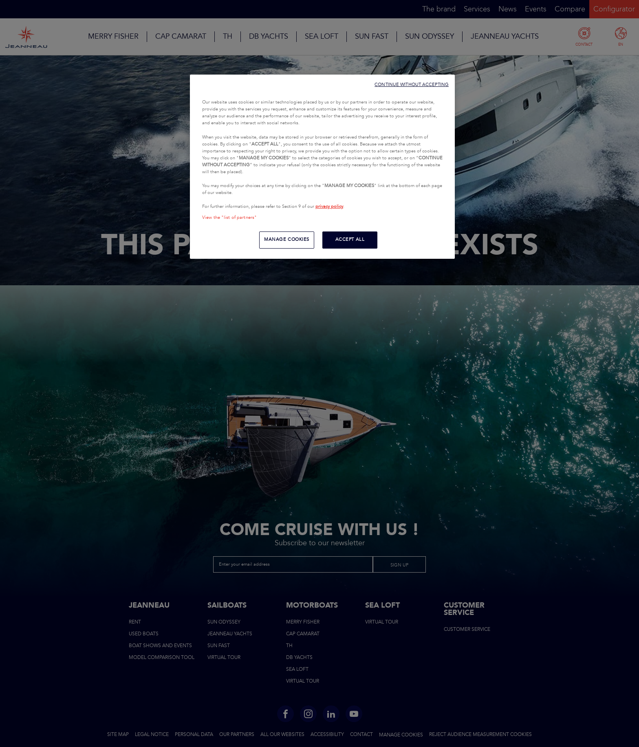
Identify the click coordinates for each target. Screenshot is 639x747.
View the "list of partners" (229, 217)
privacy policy (329, 206)
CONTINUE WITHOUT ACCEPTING (412, 84)
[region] (322, 167)
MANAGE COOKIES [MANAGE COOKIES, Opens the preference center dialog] (286, 239)
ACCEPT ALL (350, 239)
